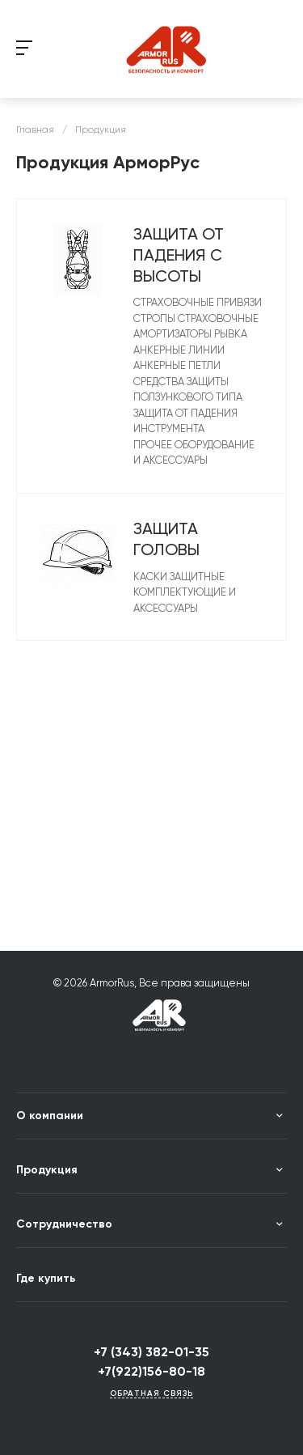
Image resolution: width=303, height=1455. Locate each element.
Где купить (45, 1278)
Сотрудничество (64, 1224)
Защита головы (166, 539)
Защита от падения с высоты (178, 255)
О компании (49, 1115)
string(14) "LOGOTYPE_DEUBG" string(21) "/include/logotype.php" (168, 49)
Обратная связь (151, 1393)
